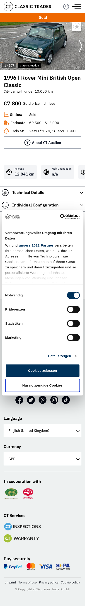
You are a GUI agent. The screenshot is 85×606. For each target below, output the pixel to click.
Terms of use (27, 582)
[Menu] (66, 7)
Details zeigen (59, 356)
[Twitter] (31, 400)
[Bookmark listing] (76, 26)
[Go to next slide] (80, 46)
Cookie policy (70, 582)
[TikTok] (66, 400)
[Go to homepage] (27, 6)
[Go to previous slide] (4, 46)
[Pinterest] (43, 400)
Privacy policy (48, 582)
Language (13, 418)
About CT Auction (46, 142)
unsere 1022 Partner (36, 245)
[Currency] (42, 458)
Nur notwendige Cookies (42, 385)
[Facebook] (19, 400)
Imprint (10, 582)
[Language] (42, 430)
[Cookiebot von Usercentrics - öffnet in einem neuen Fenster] (60, 217)
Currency (12, 446)
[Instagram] (54, 400)
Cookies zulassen (42, 370)
